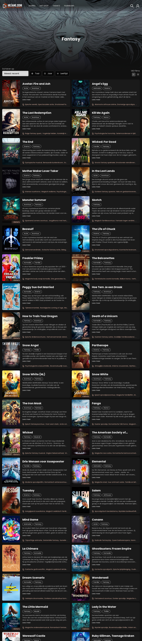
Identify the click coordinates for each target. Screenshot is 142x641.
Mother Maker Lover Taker (40, 171)
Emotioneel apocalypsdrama (106, 250)
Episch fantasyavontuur (34, 424)
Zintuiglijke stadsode (103, 366)
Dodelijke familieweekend (124, 337)
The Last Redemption (36, 113)
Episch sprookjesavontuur (105, 395)
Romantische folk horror (118, 424)
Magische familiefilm (124, 395)
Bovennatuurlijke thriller (118, 627)
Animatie (97, 88)
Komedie (27, 263)
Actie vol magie (66, 424)
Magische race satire (103, 453)
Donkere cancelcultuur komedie (57, 598)
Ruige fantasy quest (33, 133)
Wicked (27, 432)
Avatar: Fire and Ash (36, 84)
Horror (106, 117)
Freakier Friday (32, 258)
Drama (107, 88)
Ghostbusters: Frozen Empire (111, 548)
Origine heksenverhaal (55, 453)
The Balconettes (103, 258)
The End (27, 142)
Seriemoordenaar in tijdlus (126, 133)
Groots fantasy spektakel (105, 162)
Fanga (96, 403)
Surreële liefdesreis (67, 540)
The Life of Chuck (103, 229)
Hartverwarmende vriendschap (59, 337)
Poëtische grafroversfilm (35, 569)
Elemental (99, 461)
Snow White (100, 374)
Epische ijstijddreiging (121, 569)
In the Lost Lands (103, 171)
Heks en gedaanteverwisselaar (128, 191)
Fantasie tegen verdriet (125, 220)
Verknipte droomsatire (34, 598)
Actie (26, 88)
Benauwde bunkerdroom (53, 162)
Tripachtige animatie (33, 540)
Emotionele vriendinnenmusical (128, 162)
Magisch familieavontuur (105, 220)
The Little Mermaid (35, 607)
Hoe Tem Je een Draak (107, 287)
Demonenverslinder (33, 250)
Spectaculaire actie (46, 104)
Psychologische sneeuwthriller (37, 366)
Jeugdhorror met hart (57, 220)
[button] (32, 5)
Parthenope (100, 345)
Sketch (97, 200)
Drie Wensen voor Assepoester (43, 461)
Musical (37, 437)
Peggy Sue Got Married (38, 287)
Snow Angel (30, 345)
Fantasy (97, 117)
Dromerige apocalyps (126, 104)
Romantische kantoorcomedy (125, 453)
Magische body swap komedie (37, 279)
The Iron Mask (31, 403)
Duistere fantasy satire (104, 337)
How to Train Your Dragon (40, 316)
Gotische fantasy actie (51, 250)
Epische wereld (31, 104)
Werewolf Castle (33, 636)
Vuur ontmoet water (116, 482)
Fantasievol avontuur (103, 598)
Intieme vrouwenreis (120, 366)
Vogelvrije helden (49, 133)
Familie (96, 146)
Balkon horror (125, 279)
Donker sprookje (119, 598)
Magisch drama (135, 424)
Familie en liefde (131, 482)
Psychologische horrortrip (105, 133)
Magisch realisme (48, 191)
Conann (97, 519)
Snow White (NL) (33, 374)
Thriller (36, 350)
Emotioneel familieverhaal (65, 104)
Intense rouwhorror (32, 191)
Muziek (36, 611)
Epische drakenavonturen (35, 337)
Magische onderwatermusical (37, 627)
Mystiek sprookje (101, 627)
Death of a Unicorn (105, 316)
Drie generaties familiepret (61, 279)
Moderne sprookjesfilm (34, 482)
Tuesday (28, 490)
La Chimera (30, 548)
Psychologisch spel (64, 191)
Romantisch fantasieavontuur (62, 627)
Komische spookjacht (103, 569)
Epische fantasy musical (35, 453)
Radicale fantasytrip (103, 540)
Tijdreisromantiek (32, 308)
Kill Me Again (101, 113)
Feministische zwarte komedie (107, 279)
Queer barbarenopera (121, 540)
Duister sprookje (101, 424)
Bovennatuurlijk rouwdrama (61, 366)
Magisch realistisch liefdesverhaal (59, 569)
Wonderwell (100, 578)
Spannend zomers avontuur (36, 220)
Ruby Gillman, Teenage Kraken (113, 636)
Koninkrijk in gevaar (64, 133)
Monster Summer (34, 200)
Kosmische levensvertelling (130, 250)
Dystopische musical (33, 162)
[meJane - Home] (12, 6)
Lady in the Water (104, 607)
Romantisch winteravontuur (56, 482)
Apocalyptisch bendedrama (106, 511)
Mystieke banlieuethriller (128, 511)
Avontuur (35, 88)
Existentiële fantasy (51, 540)
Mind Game (30, 519)
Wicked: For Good (104, 142)
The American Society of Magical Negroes (109, 432)
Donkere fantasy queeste (105, 191)
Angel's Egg (100, 84)
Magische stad (101, 482)
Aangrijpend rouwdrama (35, 511)
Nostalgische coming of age (51, 308)
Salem (96, 490)
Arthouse (107, 495)
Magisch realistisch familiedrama (59, 511)
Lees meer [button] (26, 100)
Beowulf (28, 229)
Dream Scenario (33, 578)
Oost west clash (52, 424)
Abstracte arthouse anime (105, 104)
